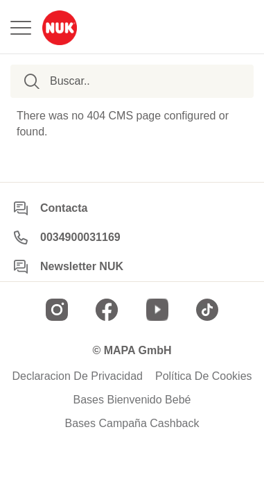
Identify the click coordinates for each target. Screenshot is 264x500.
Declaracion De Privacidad (77, 376)
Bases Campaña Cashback (132, 423)
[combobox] (118, 81)
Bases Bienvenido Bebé (132, 400)
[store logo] (59, 27)
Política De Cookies (203, 376)
